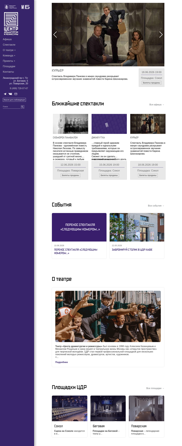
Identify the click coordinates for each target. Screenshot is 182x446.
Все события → (156, 205)
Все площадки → (155, 388)
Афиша (7, 39)
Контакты (8, 71)
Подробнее (61, 362)
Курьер (57, 70)
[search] (22, 107)
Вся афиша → (156, 104)
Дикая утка (98, 137)
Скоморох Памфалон (65, 137)
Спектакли (9, 44)
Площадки (9, 66)
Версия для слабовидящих (14, 100)
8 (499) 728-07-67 (19, 88)
